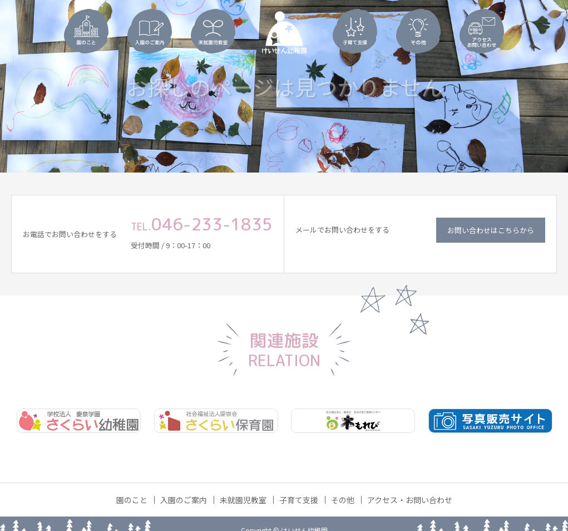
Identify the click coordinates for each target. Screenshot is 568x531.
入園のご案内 (183, 500)
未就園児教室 (243, 500)
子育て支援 (298, 500)
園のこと (131, 500)
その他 (342, 500)
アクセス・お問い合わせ (409, 500)
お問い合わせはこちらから (490, 230)
